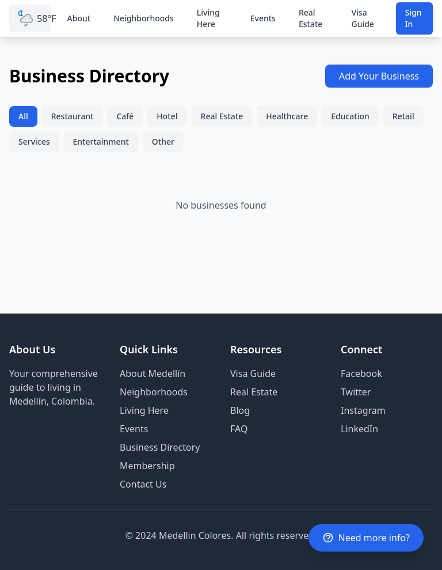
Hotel (167, 116)
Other (163, 141)
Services (34, 141)
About (79, 18)
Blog (240, 410)
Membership (147, 465)
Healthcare (287, 116)
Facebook (361, 373)
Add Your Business (379, 76)
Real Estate (310, 18)
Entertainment (101, 141)
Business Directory (160, 447)
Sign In (413, 18)
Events (263, 18)
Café (125, 116)
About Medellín (152, 373)
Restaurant (72, 116)
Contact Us (143, 484)
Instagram (363, 410)
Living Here (208, 18)
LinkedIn (359, 428)
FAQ (238, 428)
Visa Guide (362, 18)
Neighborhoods (143, 18)
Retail (403, 116)
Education (350, 116)
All (23, 116)
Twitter (356, 392)
